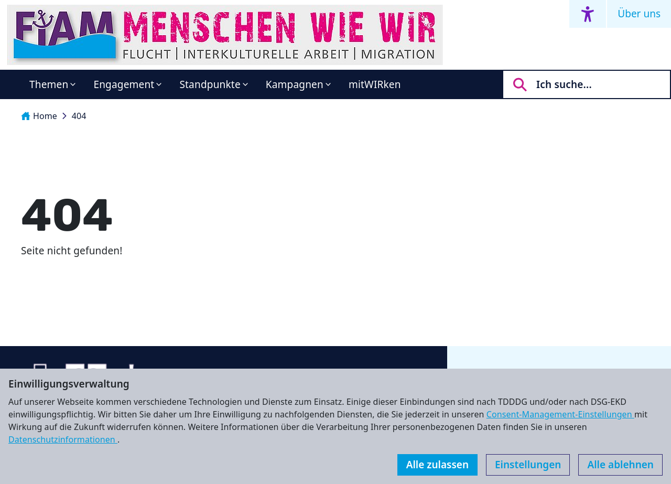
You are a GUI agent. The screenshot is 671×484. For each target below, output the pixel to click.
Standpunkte (209, 84)
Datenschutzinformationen (62, 439)
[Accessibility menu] (587, 14)
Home (39, 116)
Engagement (123, 84)
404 (79, 116)
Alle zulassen (437, 464)
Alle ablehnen (620, 464)
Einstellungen (528, 464)
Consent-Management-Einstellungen (560, 414)
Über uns (639, 13)
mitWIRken (375, 84)
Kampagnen (294, 84)
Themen (48, 84)
